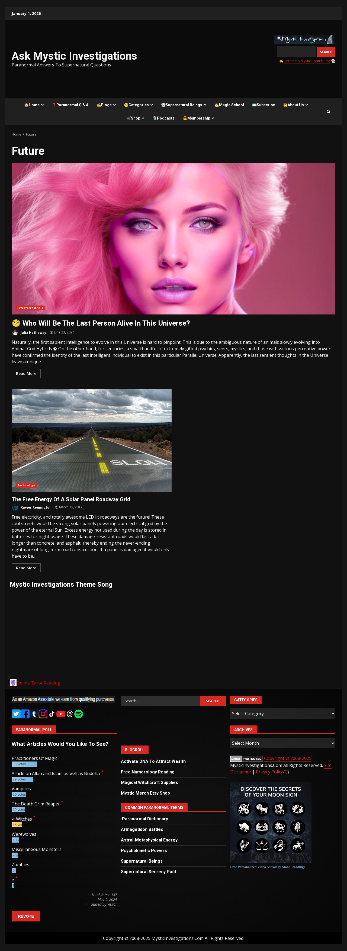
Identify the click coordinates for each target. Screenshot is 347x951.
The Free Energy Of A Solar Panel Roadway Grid (92, 440)
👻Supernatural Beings (181, 105)
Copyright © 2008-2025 (287, 758)
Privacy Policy (269, 772)
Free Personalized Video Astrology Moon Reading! (267, 867)
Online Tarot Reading (38, 683)
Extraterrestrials (30, 308)
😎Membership (196, 118)
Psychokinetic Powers (144, 850)
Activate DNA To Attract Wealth (153, 761)
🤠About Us (293, 105)
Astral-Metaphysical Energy (149, 840)
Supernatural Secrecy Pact (148, 871)
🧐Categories (136, 105)
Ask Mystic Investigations (74, 56)
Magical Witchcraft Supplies (149, 782)
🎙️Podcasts (163, 118)
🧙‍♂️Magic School (229, 105)
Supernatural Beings (142, 861)
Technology (26, 485)
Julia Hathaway (29, 332)
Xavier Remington (32, 507)
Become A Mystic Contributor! (307, 60)
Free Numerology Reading (148, 772)
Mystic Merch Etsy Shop (145, 793)
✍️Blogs (104, 105)
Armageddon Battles (142, 829)
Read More (26, 373)
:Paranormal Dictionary (144, 818)
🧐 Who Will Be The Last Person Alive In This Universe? (173, 238)
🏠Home (32, 105)
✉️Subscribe (263, 105)
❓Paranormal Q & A (70, 105)
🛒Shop (133, 118)
